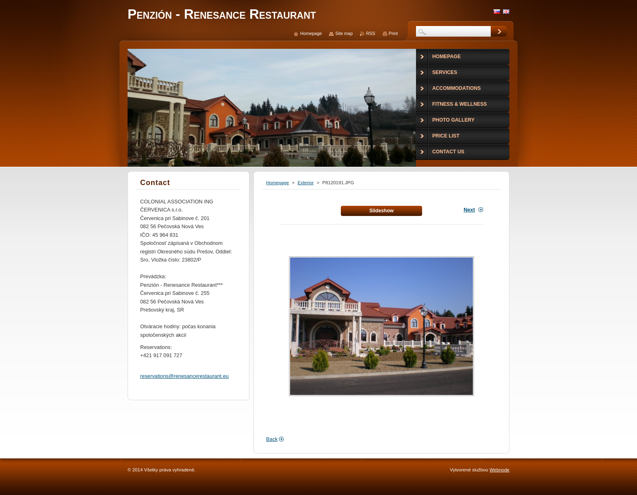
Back (271, 439)
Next (469, 210)
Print (393, 33)
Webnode (499, 469)
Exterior (305, 182)
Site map (344, 33)
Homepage (277, 182)
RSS (370, 33)
